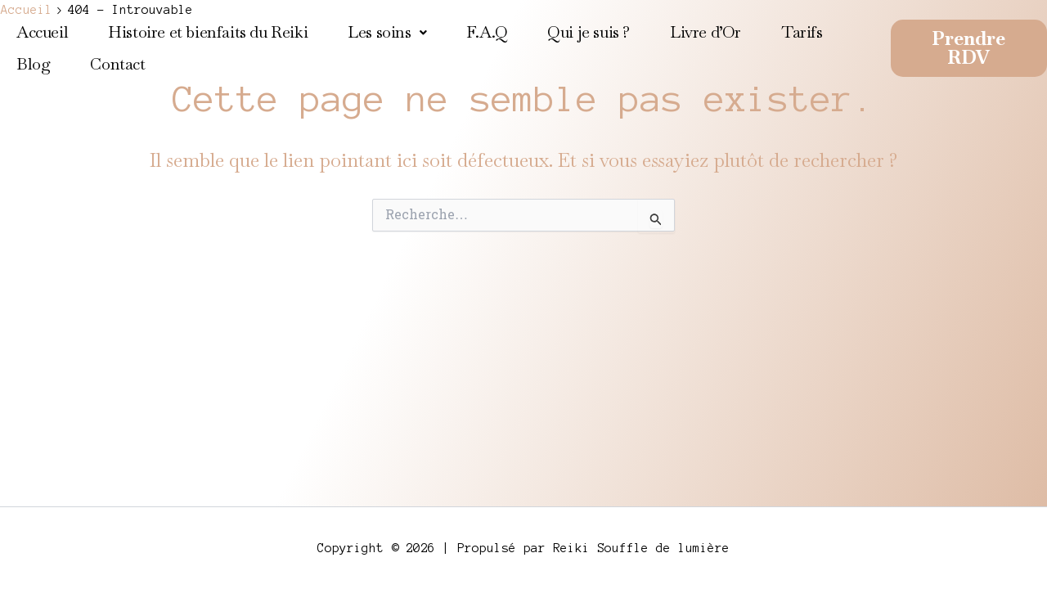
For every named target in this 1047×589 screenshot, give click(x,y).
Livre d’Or (705, 32)
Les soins (387, 32)
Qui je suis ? (588, 32)
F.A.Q (486, 32)
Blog (33, 63)
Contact (117, 63)
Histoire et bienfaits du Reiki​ (208, 32)
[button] (387, 32)
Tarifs (802, 32)
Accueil (42, 32)
